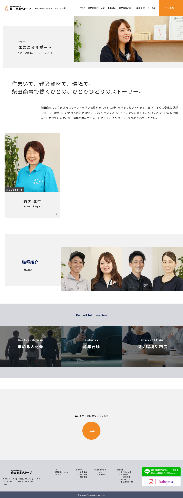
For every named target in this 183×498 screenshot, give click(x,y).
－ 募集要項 (123, 474)
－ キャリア (125, 479)
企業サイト (59, 8)
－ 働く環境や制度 (126, 482)
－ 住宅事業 (82, 472)
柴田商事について (96, 8)
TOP (82, 8)
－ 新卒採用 (125, 477)
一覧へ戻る (27, 270)
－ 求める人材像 (125, 472)
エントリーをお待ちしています (91, 427)
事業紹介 (112, 8)
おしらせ (152, 8)
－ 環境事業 (82, 477)
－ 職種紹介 (101, 474)
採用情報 (140, 8)
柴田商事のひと (126, 8)
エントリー (171, 8)
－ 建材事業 (82, 474)
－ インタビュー (103, 472)
